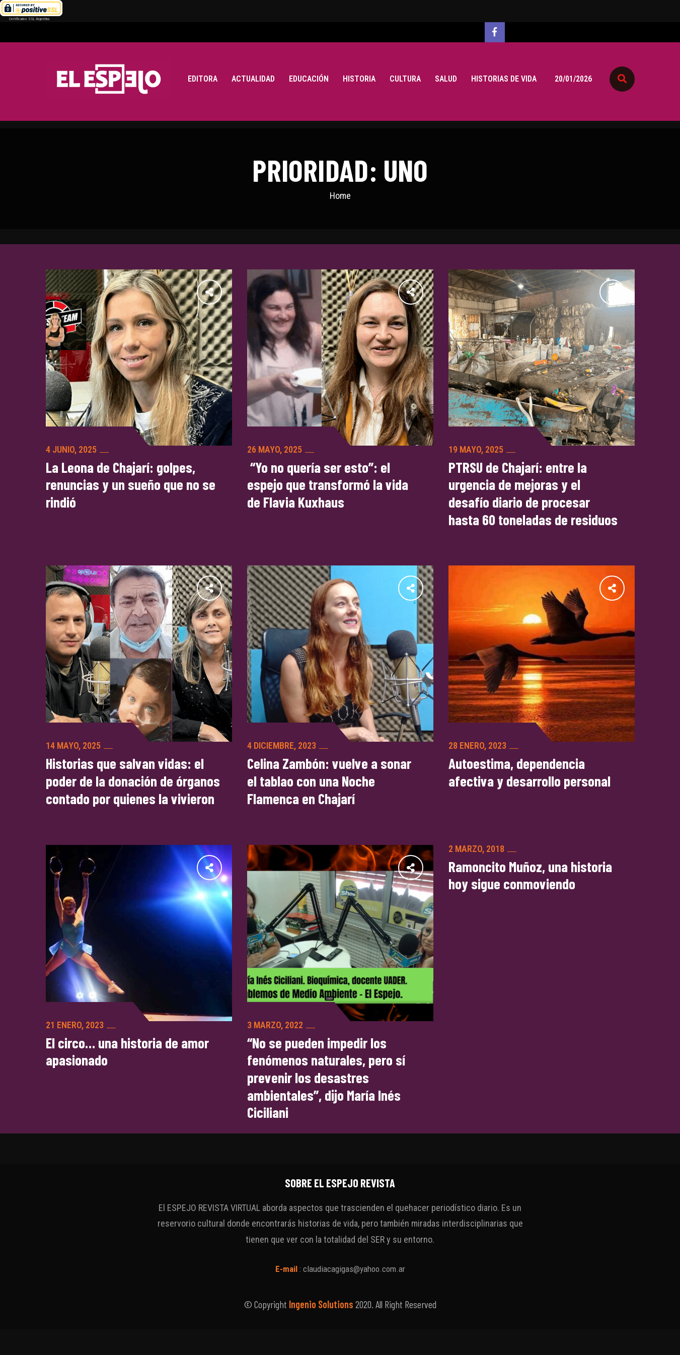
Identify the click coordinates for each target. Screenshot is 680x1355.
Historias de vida (504, 79)
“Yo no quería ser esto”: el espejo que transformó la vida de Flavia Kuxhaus (329, 486)
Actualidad (253, 79)
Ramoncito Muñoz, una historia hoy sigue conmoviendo (532, 899)
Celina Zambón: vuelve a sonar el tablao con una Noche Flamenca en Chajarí (331, 785)
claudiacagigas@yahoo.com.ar (354, 1295)
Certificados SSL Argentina (29, 19)
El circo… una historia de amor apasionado (130, 1075)
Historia (359, 79)
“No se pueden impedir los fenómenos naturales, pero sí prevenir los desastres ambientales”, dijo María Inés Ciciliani (327, 1102)
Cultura (405, 79)
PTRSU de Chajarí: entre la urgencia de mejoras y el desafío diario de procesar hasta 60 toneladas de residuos (535, 495)
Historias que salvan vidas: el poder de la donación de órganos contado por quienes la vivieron (132, 794)
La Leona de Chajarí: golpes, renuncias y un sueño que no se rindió (131, 486)
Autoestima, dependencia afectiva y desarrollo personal (532, 776)
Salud (446, 79)
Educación (309, 79)
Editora (202, 79)
